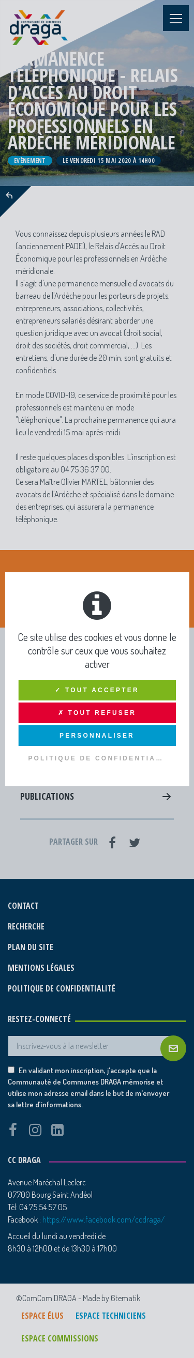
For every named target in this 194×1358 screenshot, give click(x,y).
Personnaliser (97, 735)
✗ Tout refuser (97, 712)
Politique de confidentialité (101, 758)
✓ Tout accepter (97, 690)
